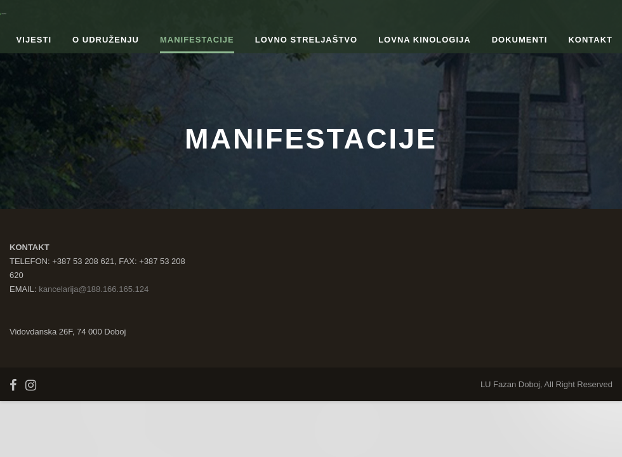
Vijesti (34, 39)
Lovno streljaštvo (306, 39)
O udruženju (105, 39)
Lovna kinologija (424, 39)
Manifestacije (197, 39)
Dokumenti (520, 39)
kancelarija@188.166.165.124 (94, 289)
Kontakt (590, 39)
